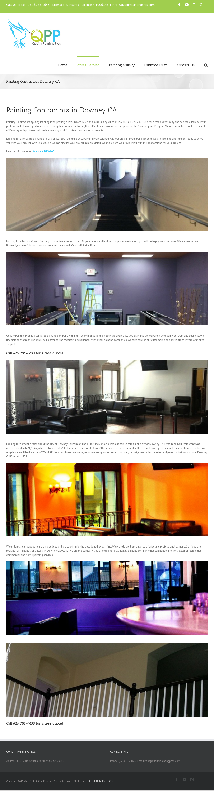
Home (63, 65)
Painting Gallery (122, 65)
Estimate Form (156, 65)
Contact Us (186, 65)
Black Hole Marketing (101, 781)
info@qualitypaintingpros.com (133, 5)
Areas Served (88, 65)
